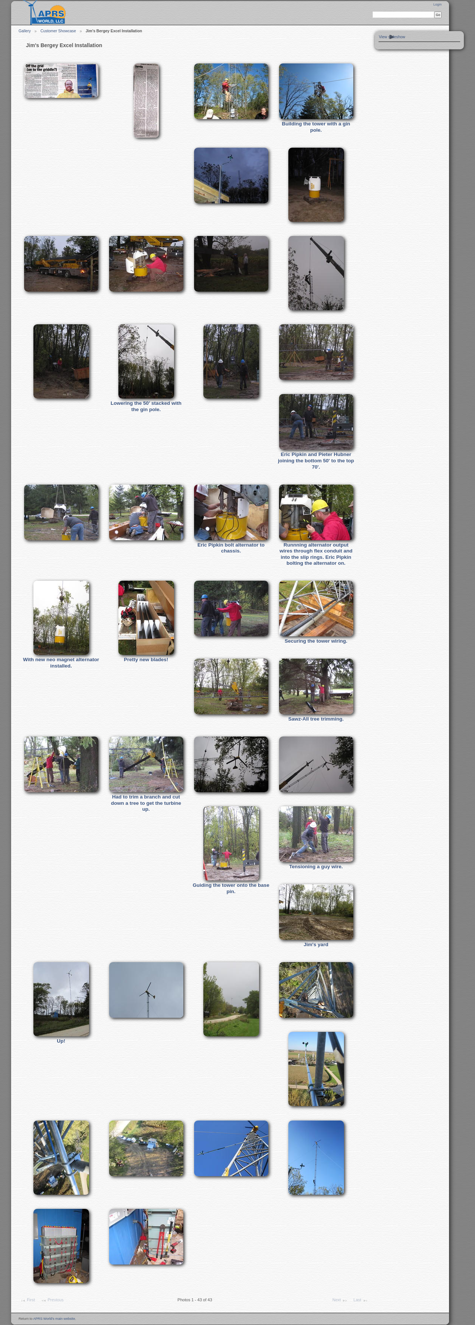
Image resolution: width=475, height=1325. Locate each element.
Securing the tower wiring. (316, 641)
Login (437, 4)
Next (340, 1300)
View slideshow (392, 37)
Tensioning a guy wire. (316, 866)
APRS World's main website (54, 1319)
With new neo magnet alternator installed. (61, 663)
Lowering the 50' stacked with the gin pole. (146, 406)
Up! (61, 1041)
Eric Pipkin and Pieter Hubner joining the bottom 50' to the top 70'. (316, 460)
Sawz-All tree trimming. (316, 719)
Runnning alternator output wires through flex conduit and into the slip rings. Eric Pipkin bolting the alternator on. (316, 554)
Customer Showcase (58, 31)
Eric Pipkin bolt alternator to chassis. (231, 548)
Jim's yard (316, 944)
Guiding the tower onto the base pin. (231, 888)
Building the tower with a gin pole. (316, 127)
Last (361, 1300)
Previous (52, 1300)
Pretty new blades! (146, 659)
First (27, 1300)
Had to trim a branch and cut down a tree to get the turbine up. (146, 803)
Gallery (25, 31)
